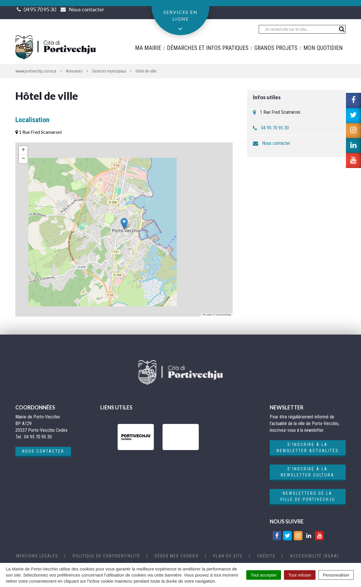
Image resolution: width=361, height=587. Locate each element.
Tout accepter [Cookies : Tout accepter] (264, 574)
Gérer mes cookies (177, 556)
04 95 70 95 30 (39, 9)
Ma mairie (148, 47)
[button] (124, 224)
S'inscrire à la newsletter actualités (308, 447)
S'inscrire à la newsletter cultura (307, 472)
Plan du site (228, 556)
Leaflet (207, 314)
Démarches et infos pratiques (208, 47)
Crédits (266, 556)
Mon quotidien (323, 47)
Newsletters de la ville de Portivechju (307, 496)
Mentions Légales (37, 556)
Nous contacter (276, 143)
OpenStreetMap (223, 314)
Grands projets (276, 47)
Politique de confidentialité (106, 556)
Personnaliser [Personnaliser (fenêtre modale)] (336, 574)
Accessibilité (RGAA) (314, 556)
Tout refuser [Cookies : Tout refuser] (299, 574)
